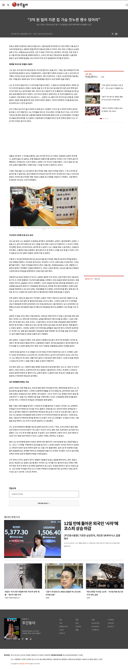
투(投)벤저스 (91, 76)
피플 (76, 630)
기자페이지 (95, 630)
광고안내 (111, 627)
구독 (102, 77)
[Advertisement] (39, 138)
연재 (93, 620)
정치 (60, 620)
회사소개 (13, 655)
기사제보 (111, 620)
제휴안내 (34, 655)
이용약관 (47, 655)
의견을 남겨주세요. (17, 494)
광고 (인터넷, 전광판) (24, 655)
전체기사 (62, 633)
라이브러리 (95, 627)
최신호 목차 (95, 623)
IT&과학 (78, 627)
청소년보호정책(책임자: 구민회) (73, 655)
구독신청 (111, 623)
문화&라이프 (63, 627)
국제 (76, 623)
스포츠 (61, 630)
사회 (60, 623)
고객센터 (41, 655)
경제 (76, 620)
